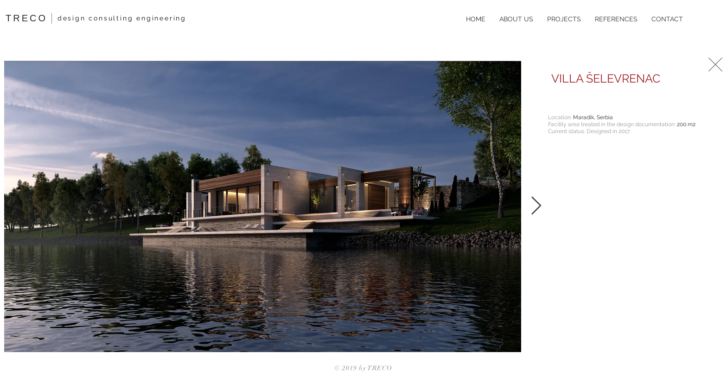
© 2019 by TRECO (363, 368)
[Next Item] (536, 206)
